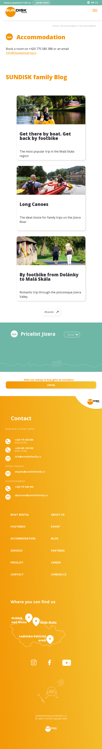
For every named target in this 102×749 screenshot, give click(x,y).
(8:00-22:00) (24, 441)
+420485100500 (41, 2)
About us (58, 514)
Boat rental (20, 514)
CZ (96, 2)
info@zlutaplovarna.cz (21, 53)
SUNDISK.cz (59, 574)
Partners (58, 550)
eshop (51, 385)
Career (56, 562)
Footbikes (18, 526)
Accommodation (69, 25)
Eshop (55, 526)
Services (16, 550)
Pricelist (17, 562)
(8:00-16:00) (24, 449)
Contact (17, 574)
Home (56, 25)
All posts (49, 312)
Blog (54, 538)
